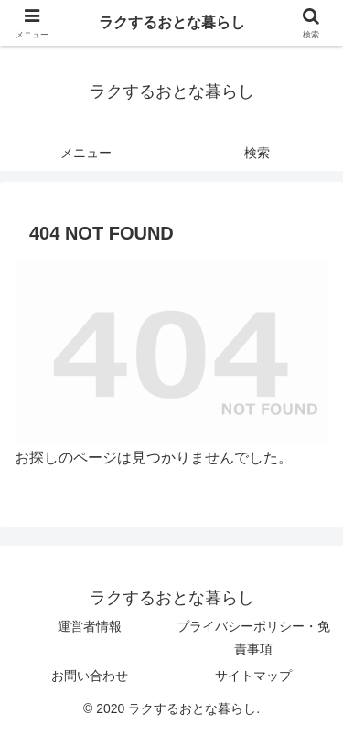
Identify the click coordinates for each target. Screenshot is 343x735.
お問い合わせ (89, 675)
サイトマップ (253, 675)
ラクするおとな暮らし (172, 22)
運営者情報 (90, 626)
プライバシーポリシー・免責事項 (253, 637)
